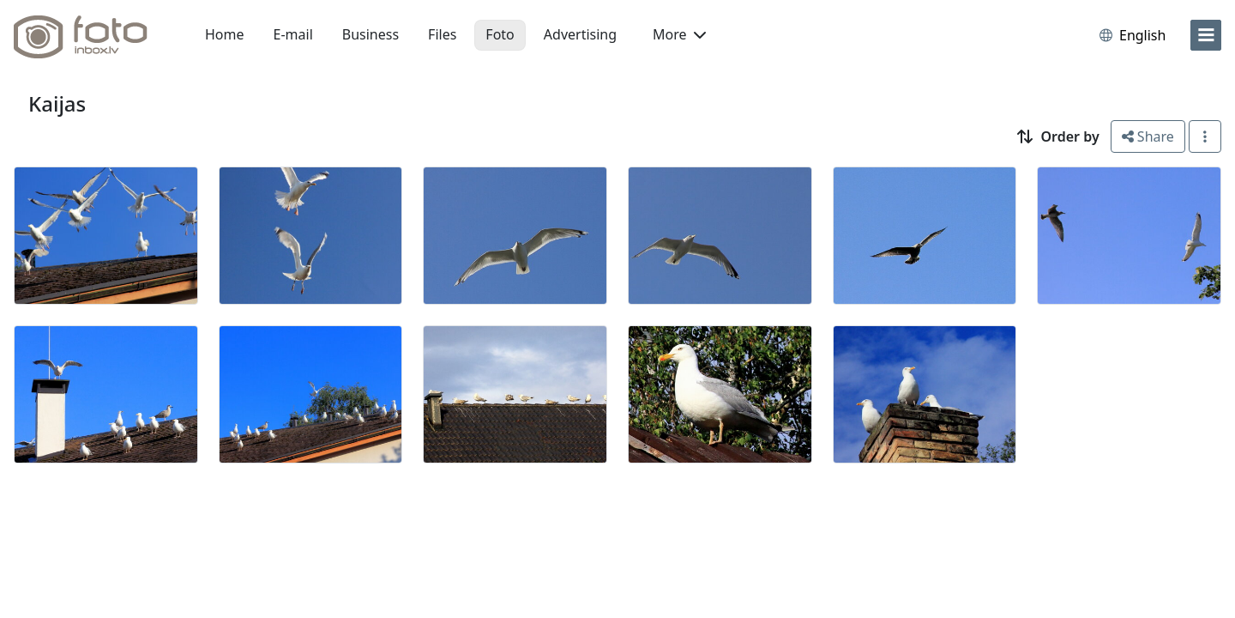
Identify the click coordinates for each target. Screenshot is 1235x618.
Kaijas (57, 103)
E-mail (293, 34)
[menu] (1205, 35)
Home (224, 34)
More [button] (679, 34)
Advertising (580, 34)
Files (442, 34)
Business (370, 34)
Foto (499, 34)
